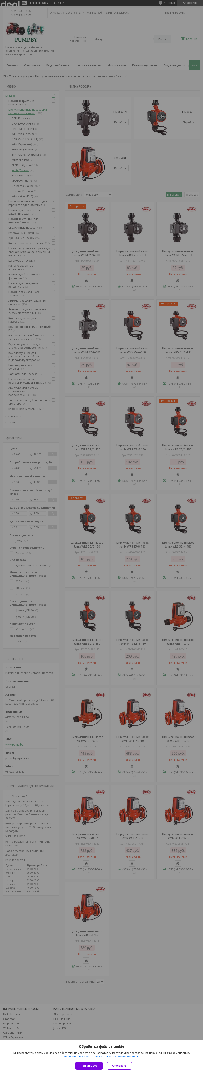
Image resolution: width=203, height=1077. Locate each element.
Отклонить (119, 1065)
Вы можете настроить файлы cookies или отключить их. (100, 1056)
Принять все (89, 1065)
